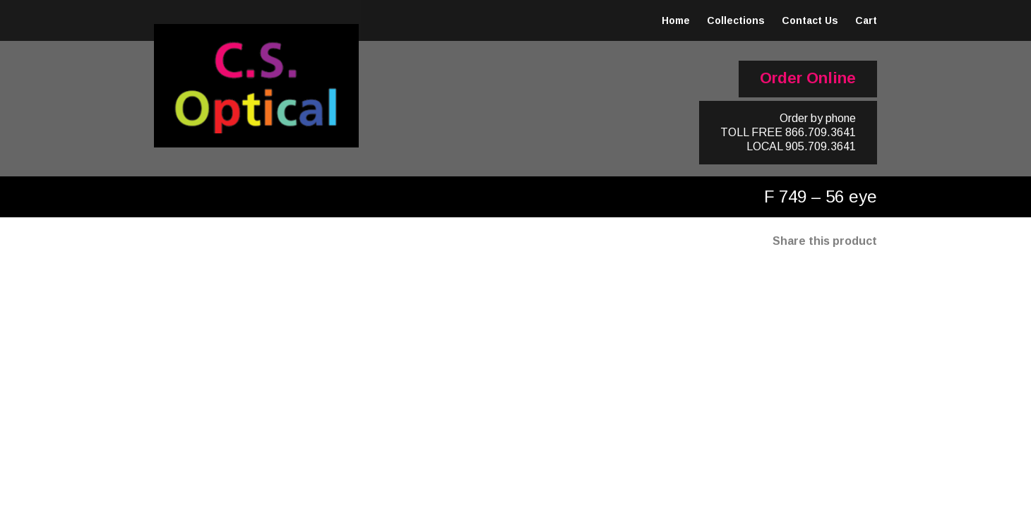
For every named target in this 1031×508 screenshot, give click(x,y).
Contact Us (810, 20)
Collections (736, 20)
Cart (866, 20)
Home (676, 20)
